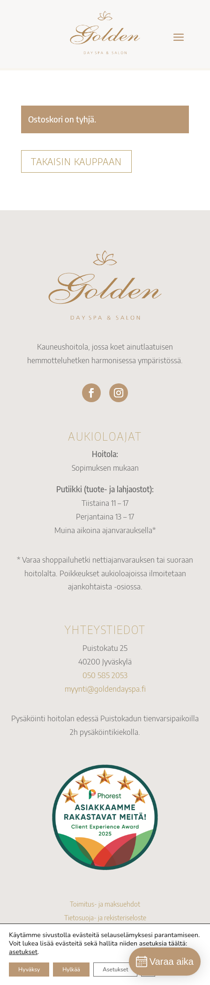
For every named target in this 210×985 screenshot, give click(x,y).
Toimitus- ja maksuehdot (105, 904)
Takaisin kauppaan (76, 161)
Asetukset (115, 969)
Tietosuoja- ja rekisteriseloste (105, 917)
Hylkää (71, 969)
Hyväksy (29, 969)
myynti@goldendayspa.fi (105, 688)
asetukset (23, 952)
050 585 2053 (105, 675)
